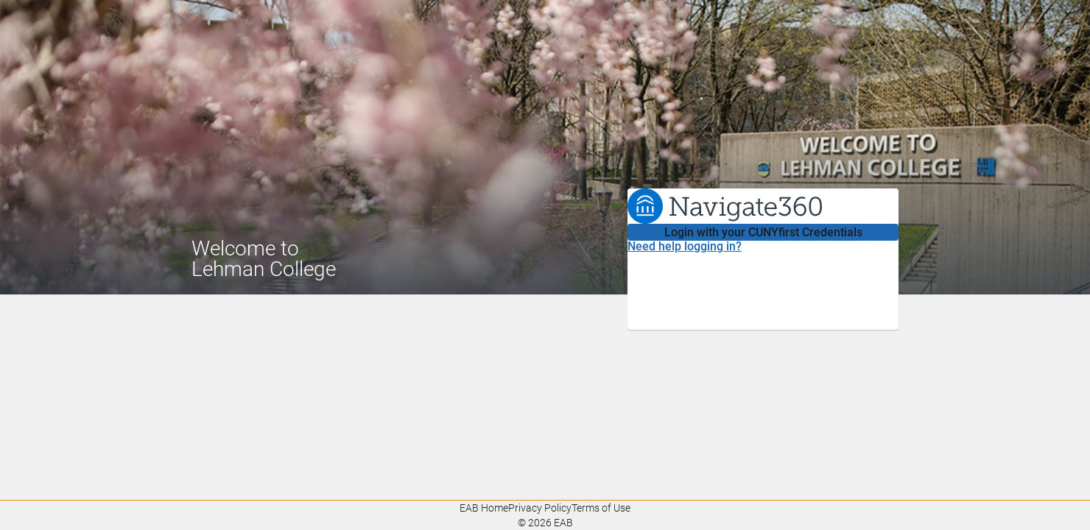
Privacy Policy (540, 508)
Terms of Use (601, 508)
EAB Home (484, 508)
